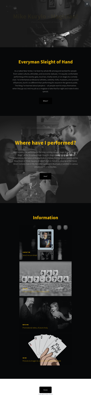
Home (45, 390)
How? (58, 31)
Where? (45, 31)
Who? (33, 31)
